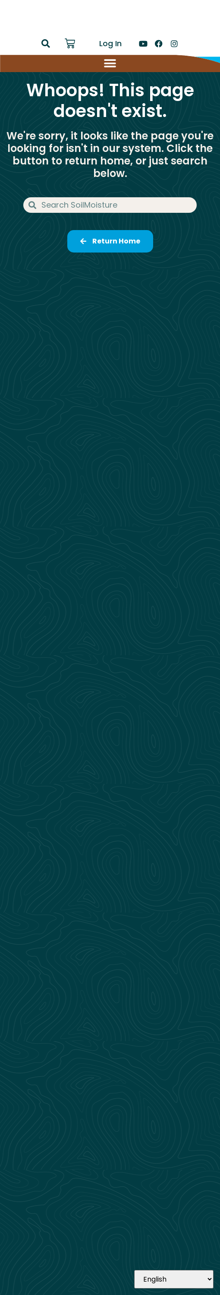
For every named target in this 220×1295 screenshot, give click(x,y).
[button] (45, 43)
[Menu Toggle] (110, 63)
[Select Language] (174, 1279)
